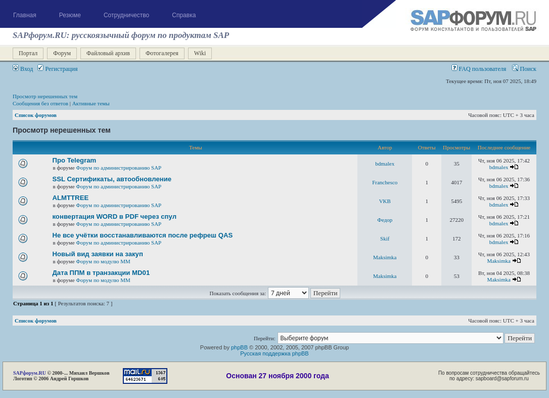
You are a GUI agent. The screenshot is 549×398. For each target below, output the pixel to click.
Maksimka (384, 257)
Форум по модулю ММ (103, 261)
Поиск (524, 68)
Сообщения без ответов (40, 103)
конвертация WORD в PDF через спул (114, 216)
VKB (385, 201)
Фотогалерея (162, 53)
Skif (384, 238)
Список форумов (36, 115)
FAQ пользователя (479, 68)
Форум (62, 53)
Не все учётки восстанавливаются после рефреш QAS (142, 235)
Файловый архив (108, 53)
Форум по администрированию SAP (118, 168)
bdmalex (384, 164)
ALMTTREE (70, 198)
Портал (28, 53)
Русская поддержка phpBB (274, 353)
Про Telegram (74, 160)
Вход (23, 68)
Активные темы (91, 103)
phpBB (239, 347)
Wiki (200, 53)
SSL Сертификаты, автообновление (111, 179)
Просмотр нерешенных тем (45, 96)
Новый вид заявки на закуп (97, 254)
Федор (384, 220)
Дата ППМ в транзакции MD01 (101, 272)
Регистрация (57, 68)
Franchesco (384, 182)
